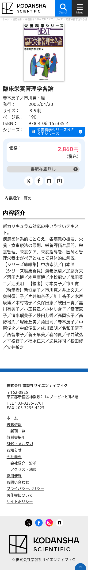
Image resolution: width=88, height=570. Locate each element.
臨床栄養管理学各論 (76, 19)
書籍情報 (17, 19)
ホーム (5, 19)
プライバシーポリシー (25, 488)
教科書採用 (16, 437)
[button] (63, 8)
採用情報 (14, 476)
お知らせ (14, 450)
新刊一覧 (17, 431)
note (59, 522)
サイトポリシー (20, 501)
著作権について (20, 495)
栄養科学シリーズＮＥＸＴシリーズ (44, 19)
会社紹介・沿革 (23, 463)
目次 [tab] (27, 198)
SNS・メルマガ (20, 444)
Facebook (39, 522)
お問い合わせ (18, 482)
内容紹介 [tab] (12, 198)
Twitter (28, 522)
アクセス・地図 (23, 469)
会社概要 (14, 457)
